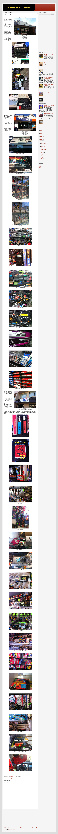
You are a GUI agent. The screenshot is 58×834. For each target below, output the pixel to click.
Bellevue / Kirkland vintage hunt (46, 147)
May (42, 157)
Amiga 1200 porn (44, 149)
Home (20, 827)
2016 (41, 133)
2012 (41, 139)
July (42, 154)
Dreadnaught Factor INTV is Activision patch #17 (48, 70)
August (42, 152)
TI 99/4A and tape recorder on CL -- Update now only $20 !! (49, 120)
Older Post (34, 827)
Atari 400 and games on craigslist (46, 150)
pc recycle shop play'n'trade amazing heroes (14, 778)
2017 (41, 131)
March (42, 160)
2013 (41, 137)
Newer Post (6, 827)
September (43, 146)
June (42, 155)
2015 (41, 134)
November (43, 143)
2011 (41, 140)
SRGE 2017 (46, 98)
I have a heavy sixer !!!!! (48, 92)
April (42, 158)
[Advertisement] (20, 818)
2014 (41, 136)
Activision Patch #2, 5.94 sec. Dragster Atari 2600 (49, 106)
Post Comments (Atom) (12, 829)
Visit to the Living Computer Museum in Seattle (48, 78)
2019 (41, 130)
